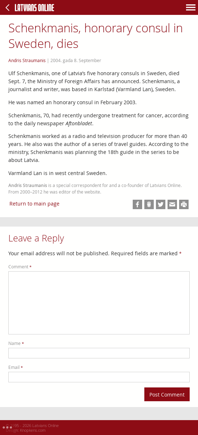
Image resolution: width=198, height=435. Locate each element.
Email (15, 367)
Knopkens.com (33, 430)
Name (16, 343)
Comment (20, 267)
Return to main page (34, 203)
